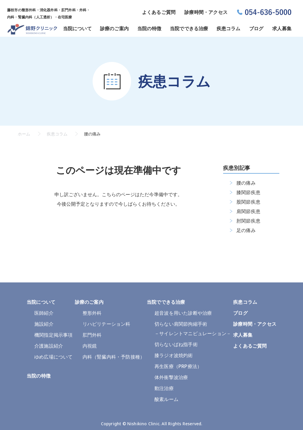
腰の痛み (246, 183)
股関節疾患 (248, 202)
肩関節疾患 (248, 211)
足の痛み (246, 230)
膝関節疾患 (248, 192)
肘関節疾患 (248, 221)
